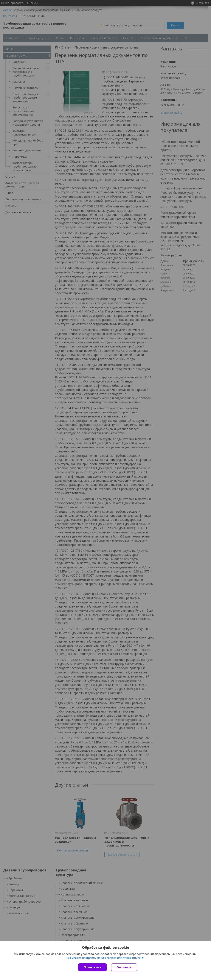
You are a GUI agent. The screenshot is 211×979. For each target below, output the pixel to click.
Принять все (92, 967)
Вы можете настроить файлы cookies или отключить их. (104, 957)
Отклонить (124, 967)
